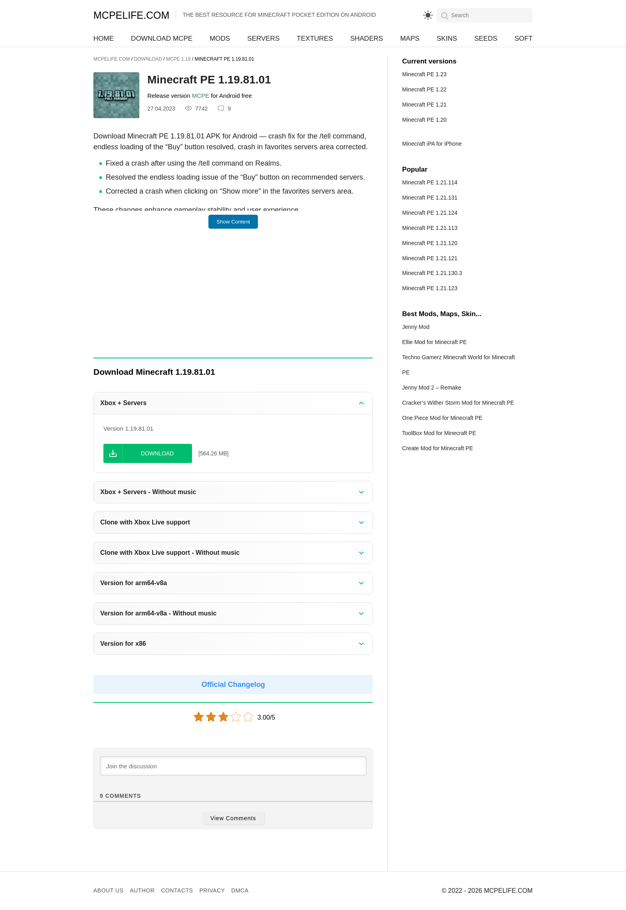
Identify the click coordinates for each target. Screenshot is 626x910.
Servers (263, 38)
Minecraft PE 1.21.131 (430, 197)
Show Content (233, 222)
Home (103, 38)
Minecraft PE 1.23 (424, 74)
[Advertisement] (233, 298)
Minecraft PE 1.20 (424, 120)
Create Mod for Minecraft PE (437, 448)
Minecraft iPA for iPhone (432, 143)
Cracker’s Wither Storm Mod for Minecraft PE (458, 403)
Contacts (177, 890)
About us (108, 890)
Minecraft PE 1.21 (424, 104)
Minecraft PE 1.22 (424, 89)
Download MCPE (161, 38)
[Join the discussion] (233, 765)
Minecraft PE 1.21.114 (430, 182)
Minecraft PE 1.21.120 (430, 243)
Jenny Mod (415, 327)
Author (142, 890)
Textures (315, 38)
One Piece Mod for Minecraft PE (442, 418)
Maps (409, 38)
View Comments (233, 818)
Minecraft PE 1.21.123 (430, 288)
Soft (524, 38)
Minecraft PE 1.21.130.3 (432, 273)
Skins (447, 38)
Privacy (212, 890)
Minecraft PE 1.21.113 (430, 228)
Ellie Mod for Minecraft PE (434, 342)
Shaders (366, 38)
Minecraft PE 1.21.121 (430, 258)
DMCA (239, 890)
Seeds (485, 38)
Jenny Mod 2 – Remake (431, 387)
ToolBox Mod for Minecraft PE (439, 433)
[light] (428, 15)
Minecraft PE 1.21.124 (430, 213)
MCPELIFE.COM (131, 15)
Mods (220, 38)
